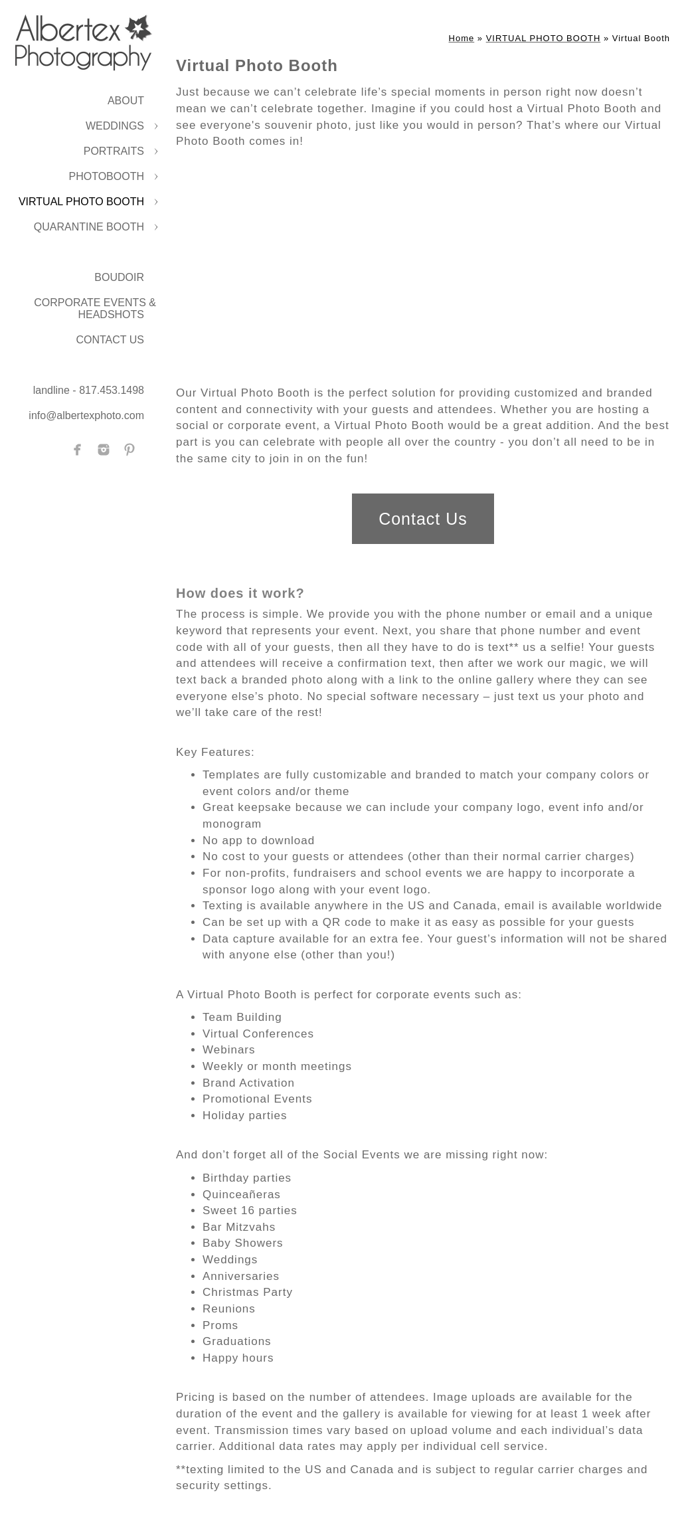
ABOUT (126, 100)
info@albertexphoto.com (86, 415)
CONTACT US (110, 339)
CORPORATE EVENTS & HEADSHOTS (95, 308)
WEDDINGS (115, 126)
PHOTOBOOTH (107, 176)
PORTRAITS (114, 151)
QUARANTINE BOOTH (89, 226)
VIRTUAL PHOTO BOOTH (81, 201)
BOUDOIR (119, 277)
